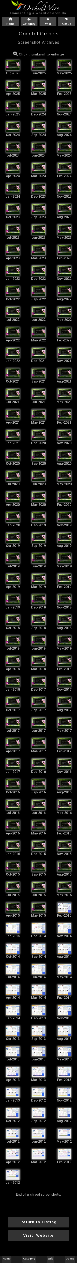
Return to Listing (39, 1222)
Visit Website (38, 1235)
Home (6, 1258)
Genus (70, 1258)
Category (29, 1258)
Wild (50, 1258)
